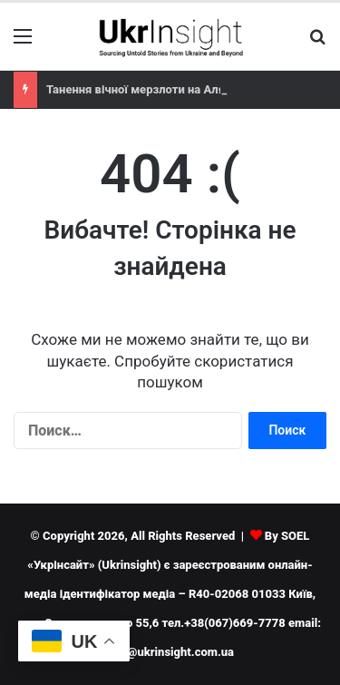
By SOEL (287, 536)
